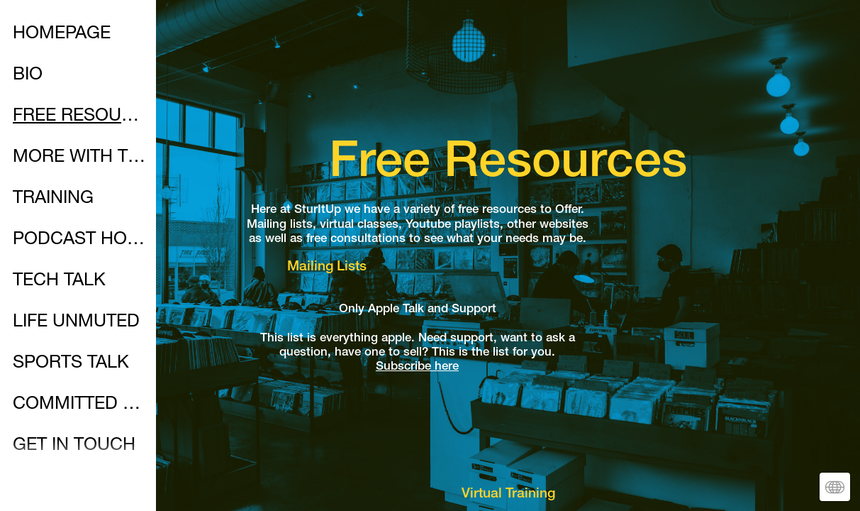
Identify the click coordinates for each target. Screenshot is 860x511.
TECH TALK (59, 281)
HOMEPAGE (62, 34)
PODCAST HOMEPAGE (79, 240)
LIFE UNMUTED (76, 322)
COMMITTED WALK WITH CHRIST (79, 405)
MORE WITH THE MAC (79, 158)
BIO (28, 75)
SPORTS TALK (71, 364)
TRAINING (53, 199)
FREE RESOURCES (79, 117)
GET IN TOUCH (74, 446)
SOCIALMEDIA (71, 487)
